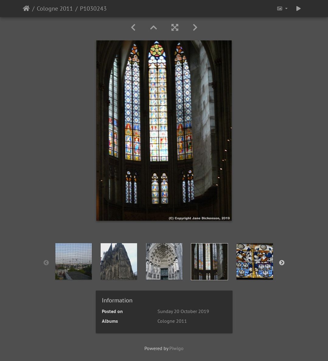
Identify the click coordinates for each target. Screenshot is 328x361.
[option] (73, 261)
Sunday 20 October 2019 (183, 311)
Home (26, 8)
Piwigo (176, 348)
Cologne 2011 (55, 8)
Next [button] (282, 263)
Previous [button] (46, 263)
